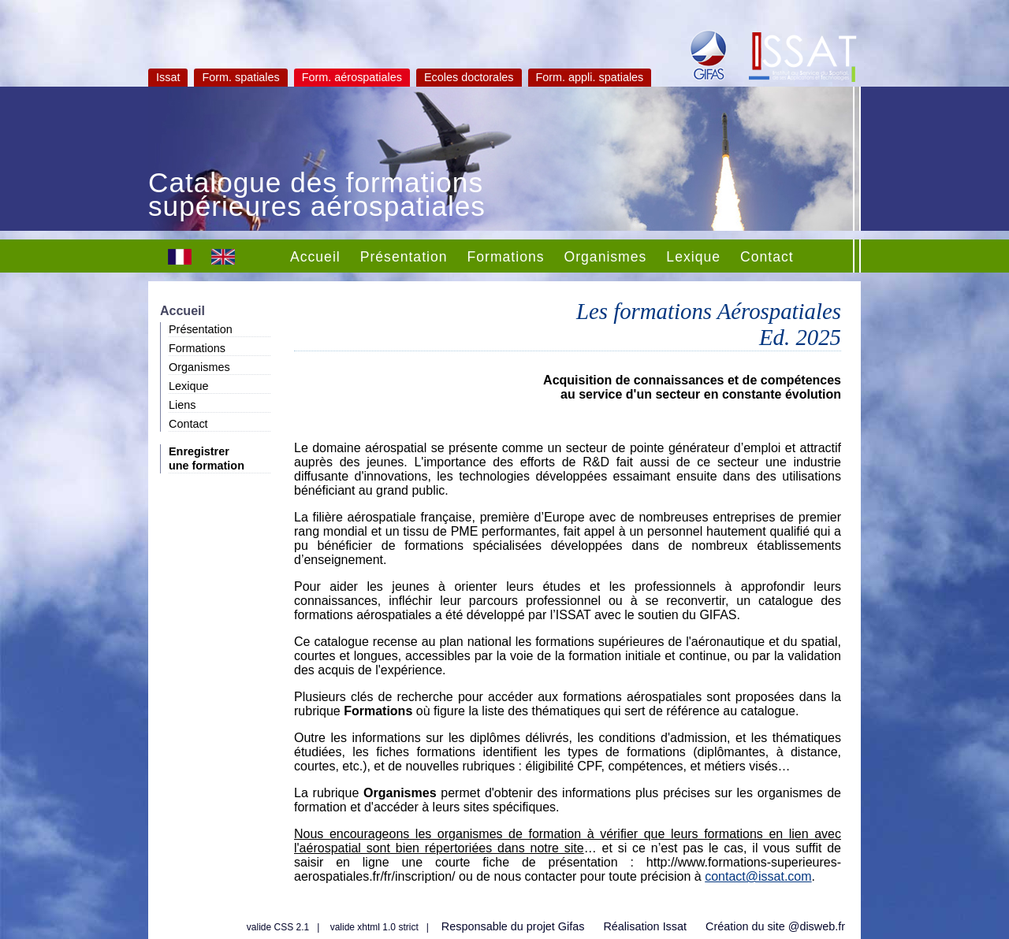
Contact (767, 257)
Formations (506, 257)
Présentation (404, 257)
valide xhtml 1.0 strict (374, 927)
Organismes (605, 257)
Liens (182, 405)
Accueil (315, 257)
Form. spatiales (240, 77)
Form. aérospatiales (352, 77)
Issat (168, 77)
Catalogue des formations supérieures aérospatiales (317, 196)
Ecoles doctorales (469, 77)
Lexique (693, 257)
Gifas (571, 926)
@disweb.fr (816, 926)
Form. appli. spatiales (590, 77)
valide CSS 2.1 (278, 927)
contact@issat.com (758, 876)
